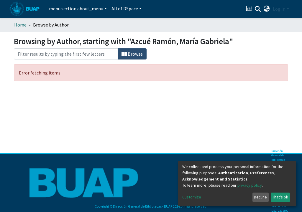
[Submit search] (258, 9)
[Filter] (66, 53)
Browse (132, 54)
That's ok (280, 197)
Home (20, 25)
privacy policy (249, 185)
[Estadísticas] (249, 8)
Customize (191, 197)
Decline (260, 197)
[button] (267, 8)
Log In (279, 9)
